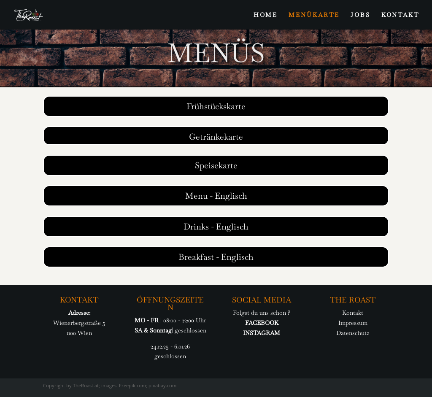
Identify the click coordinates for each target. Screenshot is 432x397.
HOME (266, 15)
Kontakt (352, 312)
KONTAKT (400, 15)
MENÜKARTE (314, 15)
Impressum (352, 323)
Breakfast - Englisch (216, 256)
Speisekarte (216, 165)
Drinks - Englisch (216, 226)
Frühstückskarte (216, 106)
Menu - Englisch (216, 195)
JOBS (360, 15)
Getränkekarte (216, 136)
